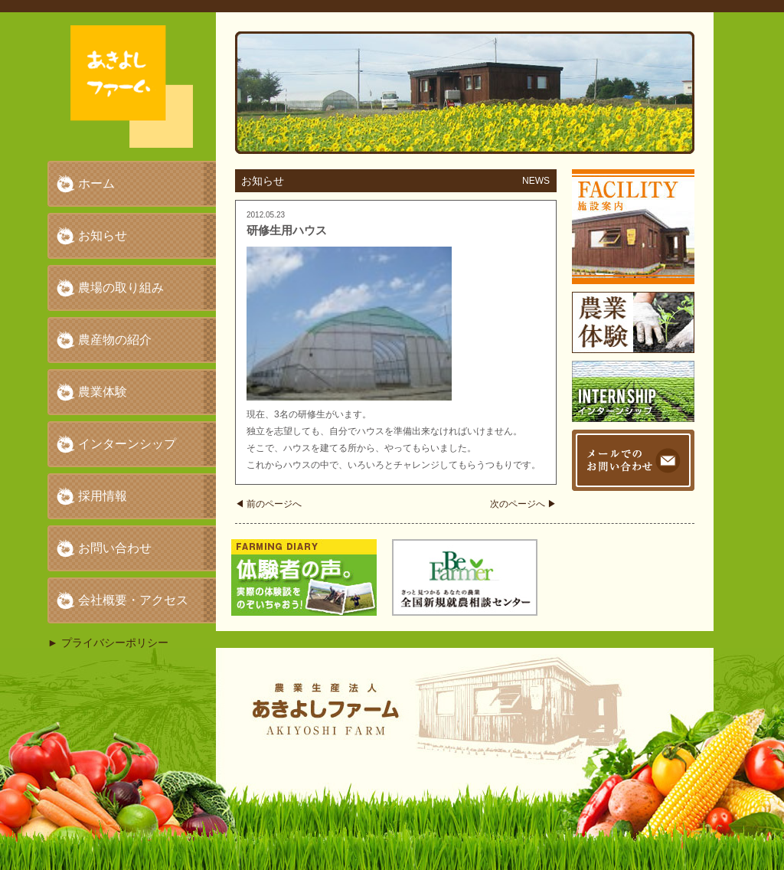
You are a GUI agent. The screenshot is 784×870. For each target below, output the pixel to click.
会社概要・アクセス (133, 600)
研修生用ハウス (287, 230)
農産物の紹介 (115, 339)
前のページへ (268, 504)
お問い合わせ (115, 547)
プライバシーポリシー (114, 642)
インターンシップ (127, 443)
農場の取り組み (121, 287)
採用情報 (102, 495)
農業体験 (102, 391)
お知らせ (102, 235)
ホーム (96, 183)
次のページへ (523, 504)
